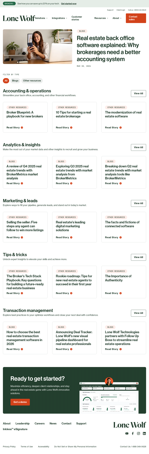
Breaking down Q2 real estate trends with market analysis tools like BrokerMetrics (123, 172)
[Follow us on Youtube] (127, 434)
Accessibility (43, 446)
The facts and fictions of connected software (122, 224)
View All (138, 93)
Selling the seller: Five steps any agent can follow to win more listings (25, 226)
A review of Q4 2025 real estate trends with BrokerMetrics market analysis (24, 172)
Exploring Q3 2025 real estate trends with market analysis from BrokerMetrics (74, 172)
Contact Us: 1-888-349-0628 (133, 446)
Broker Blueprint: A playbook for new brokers (25, 114)
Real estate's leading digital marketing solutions (70, 226)
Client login (121, 10)
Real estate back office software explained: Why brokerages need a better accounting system (108, 49)
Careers (40, 423)
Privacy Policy (9, 446)
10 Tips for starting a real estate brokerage (73, 114)
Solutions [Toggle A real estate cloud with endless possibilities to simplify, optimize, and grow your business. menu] (41, 18)
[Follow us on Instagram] (138, 434)
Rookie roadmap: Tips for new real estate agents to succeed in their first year (74, 280)
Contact (66, 423)
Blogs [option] (15, 80)
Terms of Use (27, 446)
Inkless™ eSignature (15, 429)
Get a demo (20, 402)
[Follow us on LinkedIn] (144, 434)
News (53, 423)
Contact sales (133, 18)
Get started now (68, 3)
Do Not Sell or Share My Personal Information (75, 446)
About (6, 423)
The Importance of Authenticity (118, 278)
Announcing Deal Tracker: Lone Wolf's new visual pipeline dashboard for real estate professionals (74, 338)
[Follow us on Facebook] (132, 434)
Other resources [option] (32, 80)
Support (110, 10)
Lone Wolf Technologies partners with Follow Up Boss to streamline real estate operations (122, 338)
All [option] (6, 80)
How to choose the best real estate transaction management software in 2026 (24, 338)
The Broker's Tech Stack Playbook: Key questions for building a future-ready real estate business (25, 282)
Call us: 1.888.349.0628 (137, 10)
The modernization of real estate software (123, 114)
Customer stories (77, 18)
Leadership (23, 423)
